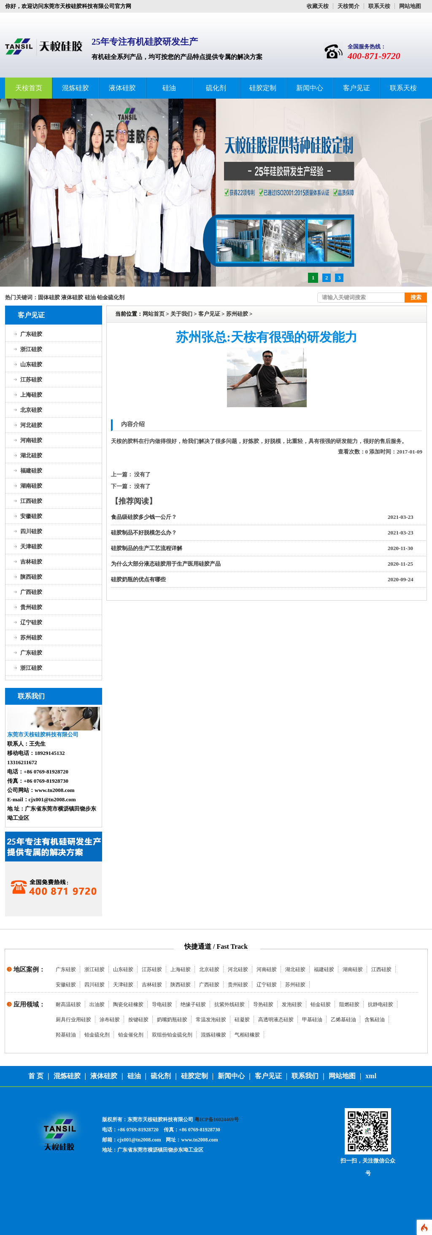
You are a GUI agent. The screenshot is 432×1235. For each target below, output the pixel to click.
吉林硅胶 (31, 561)
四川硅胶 (31, 531)
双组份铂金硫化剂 (172, 1035)
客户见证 (356, 87)
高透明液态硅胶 (276, 1020)
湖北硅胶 (31, 455)
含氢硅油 (374, 1020)
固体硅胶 (49, 297)
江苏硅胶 (31, 379)
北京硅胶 (31, 410)
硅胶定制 (262, 87)
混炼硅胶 (75, 87)
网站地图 (410, 6)
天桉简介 (348, 6)
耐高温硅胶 (68, 1004)
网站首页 (154, 314)
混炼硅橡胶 (213, 1035)
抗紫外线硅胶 (229, 1004)
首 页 (35, 1075)
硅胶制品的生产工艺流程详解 (146, 548)
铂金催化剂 (130, 1035)
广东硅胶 (31, 334)
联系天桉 (379, 6)
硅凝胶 (242, 1020)
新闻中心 (309, 87)
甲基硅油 (312, 1020)
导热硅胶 (263, 1004)
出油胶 (97, 1004)
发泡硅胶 (292, 1004)
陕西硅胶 (31, 577)
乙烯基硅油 (343, 1020)
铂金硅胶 (320, 1004)
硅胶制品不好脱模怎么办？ (144, 532)
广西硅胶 (31, 592)
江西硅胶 (31, 501)
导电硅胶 (162, 1004)
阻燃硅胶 (349, 1004)
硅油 (169, 87)
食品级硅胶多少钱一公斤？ (144, 517)
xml (370, 1075)
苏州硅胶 (31, 637)
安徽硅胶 (31, 516)
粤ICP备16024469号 (216, 1119)
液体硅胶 (122, 87)
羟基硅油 (66, 1035)
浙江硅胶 (31, 349)
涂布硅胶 (110, 1020)
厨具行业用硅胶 (73, 1020)
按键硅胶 (138, 1020)
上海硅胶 (31, 395)
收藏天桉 (318, 6)
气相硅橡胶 (247, 1035)
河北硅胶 (31, 425)
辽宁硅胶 (31, 622)
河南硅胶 (31, 440)
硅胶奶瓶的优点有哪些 (138, 579)
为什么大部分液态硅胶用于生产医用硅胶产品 (166, 564)
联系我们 (305, 1075)
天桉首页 (28, 87)
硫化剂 (216, 87)
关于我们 (181, 314)
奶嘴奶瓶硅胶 (172, 1020)
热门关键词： (21, 297)
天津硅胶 (31, 546)
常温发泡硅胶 (211, 1020)
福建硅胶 (31, 470)
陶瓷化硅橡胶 (128, 1004)
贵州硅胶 (31, 607)
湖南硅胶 (31, 486)
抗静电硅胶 (380, 1004)
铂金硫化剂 (110, 297)
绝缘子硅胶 (193, 1004)
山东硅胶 (31, 364)
